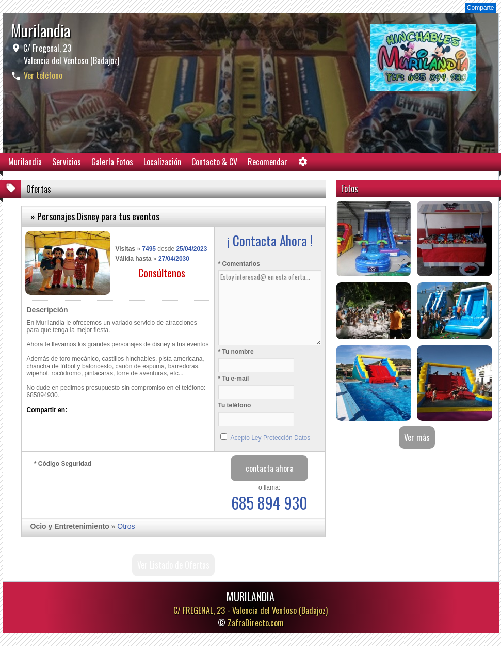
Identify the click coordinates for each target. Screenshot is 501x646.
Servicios (66, 161)
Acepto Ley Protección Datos (271, 438)
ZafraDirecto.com (256, 623)
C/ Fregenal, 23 (70, 54)
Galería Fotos (112, 161)
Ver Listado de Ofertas (173, 565)
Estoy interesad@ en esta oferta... (269, 307)
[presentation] (112, 490)
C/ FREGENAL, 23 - (250, 610)
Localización (162, 161)
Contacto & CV (214, 161)
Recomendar (267, 161)
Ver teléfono (43, 75)
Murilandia (25, 161)
